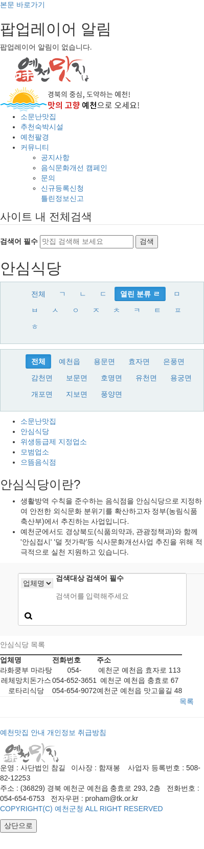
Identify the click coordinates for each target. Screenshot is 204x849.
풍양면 (111, 394)
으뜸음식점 (38, 462)
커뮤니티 (34, 147)
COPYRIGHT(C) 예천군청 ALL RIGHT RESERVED (81, 809)
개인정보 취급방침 (76, 732)
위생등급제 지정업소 (53, 442)
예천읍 (69, 361)
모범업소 (34, 452)
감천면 (42, 378)
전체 (38, 294)
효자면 (139, 361)
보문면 (76, 378)
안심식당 (34, 431)
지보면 (76, 394)
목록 (186, 701)
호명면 (111, 378)
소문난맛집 (38, 116)
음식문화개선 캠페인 (74, 168)
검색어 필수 (19, 241)
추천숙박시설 (41, 127)
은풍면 (174, 361)
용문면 (104, 361)
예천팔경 (34, 137)
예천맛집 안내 (22, 732)
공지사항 (55, 157)
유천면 (146, 378)
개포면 (42, 394)
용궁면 (181, 378)
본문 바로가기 (22, 5)
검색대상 (70, 578)
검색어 (105, 578)
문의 (48, 178)
